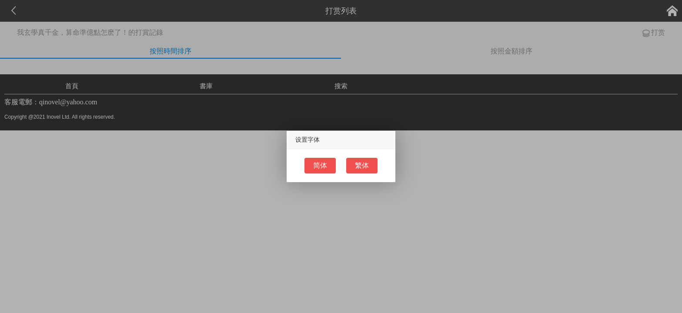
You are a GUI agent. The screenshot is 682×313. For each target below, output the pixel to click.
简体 (320, 165)
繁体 (362, 165)
